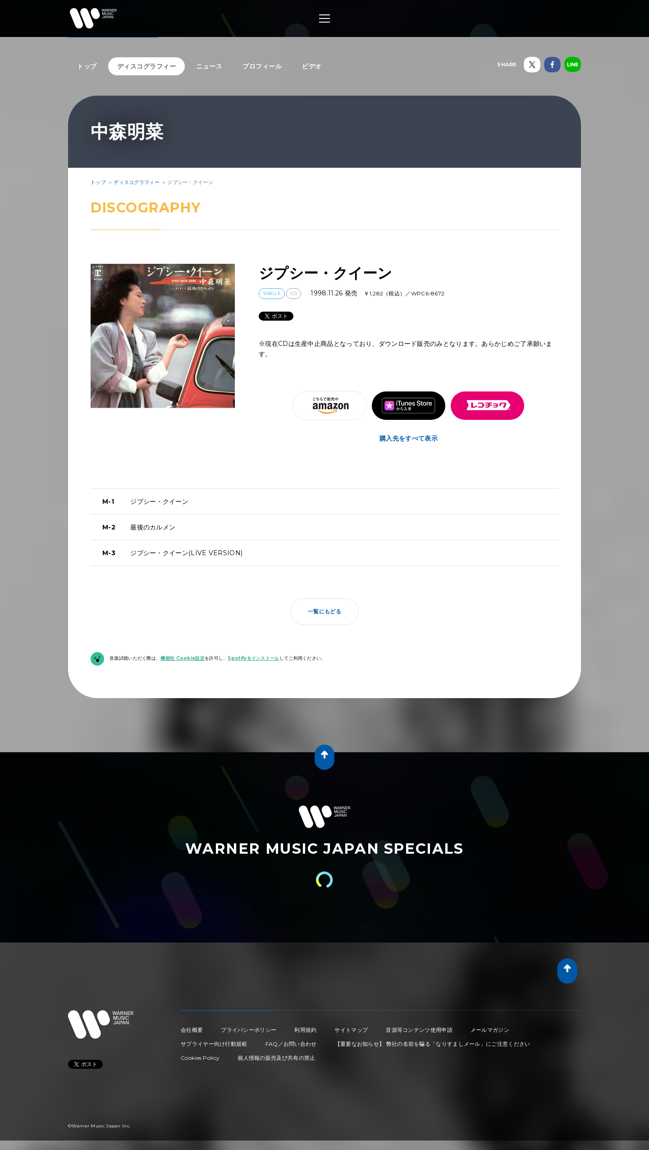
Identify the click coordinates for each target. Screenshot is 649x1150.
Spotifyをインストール (253, 658)
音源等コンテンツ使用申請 (419, 1029)
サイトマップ (351, 1029)
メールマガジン (490, 1029)
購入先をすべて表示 (408, 438)
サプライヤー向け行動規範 (214, 1043)
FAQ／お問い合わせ (291, 1043)
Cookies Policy (200, 1057)
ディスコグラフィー (146, 66)
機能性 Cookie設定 (182, 658)
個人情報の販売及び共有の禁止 (276, 1057)
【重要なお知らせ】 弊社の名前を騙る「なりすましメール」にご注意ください (432, 1043)
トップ (87, 66)
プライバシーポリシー (248, 1029)
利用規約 (305, 1029)
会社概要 (192, 1029)
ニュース (209, 66)
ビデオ (312, 66)
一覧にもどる (324, 611)
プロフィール (262, 66)
